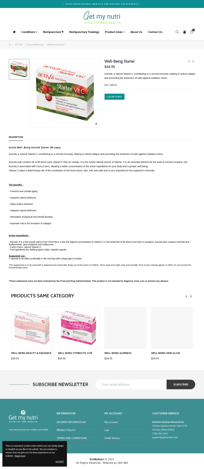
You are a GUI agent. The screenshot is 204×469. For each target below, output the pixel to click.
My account (111, 422)
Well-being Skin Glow (165, 353)
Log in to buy (114, 96)
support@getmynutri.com (165, 437)
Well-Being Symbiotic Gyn (75, 353)
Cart (106, 430)
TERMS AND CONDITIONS (72, 438)
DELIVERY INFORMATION (71, 422)
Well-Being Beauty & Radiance (31, 353)
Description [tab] (16, 137)
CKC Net (123, 462)
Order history (112, 438)
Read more (20, 456)
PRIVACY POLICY (66, 430)
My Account (184, 32)
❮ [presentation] (186, 296)
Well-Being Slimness (117, 353)
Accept (59, 461)
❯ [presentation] (191, 296)
